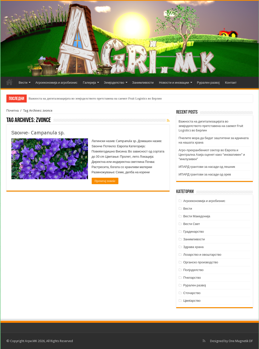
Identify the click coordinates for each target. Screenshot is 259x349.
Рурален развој (208, 82)
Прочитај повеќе (105, 181)
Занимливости (143, 82)
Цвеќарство (191, 300)
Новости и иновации (174, 82)
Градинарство (193, 231)
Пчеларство (192, 277)
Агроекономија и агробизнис (56, 82)
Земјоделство (114, 82)
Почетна (9, 82)
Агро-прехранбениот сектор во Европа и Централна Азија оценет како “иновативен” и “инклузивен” (212, 154)
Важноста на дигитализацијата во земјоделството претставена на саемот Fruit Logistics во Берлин (95, 98)
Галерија (89, 82)
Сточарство (191, 293)
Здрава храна (193, 247)
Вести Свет (191, 224)
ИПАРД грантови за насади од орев (205, 174)
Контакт (231, 82)
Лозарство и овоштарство (202, 254)
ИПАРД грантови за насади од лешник (207, 167)
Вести (23, 82)
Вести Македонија (196, 216)
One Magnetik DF (241, 341)
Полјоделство (193, 270)
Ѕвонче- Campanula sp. (38, 133)
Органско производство (200, 262)
